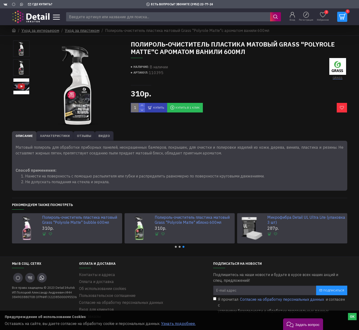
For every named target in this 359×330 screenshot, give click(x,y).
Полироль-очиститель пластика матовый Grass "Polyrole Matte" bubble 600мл (79, 220)
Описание (24, 136)
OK (352, 316)
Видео (104, 136)
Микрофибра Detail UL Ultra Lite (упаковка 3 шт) (306, 220)
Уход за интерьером (40, 30)
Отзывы (84, 136)
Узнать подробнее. (178, 323)
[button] (176, 247)
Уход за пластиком (82, 30)
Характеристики (55, 136)
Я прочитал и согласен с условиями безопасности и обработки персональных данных (279, 304)
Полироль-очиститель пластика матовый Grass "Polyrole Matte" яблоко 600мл (192, 220)
